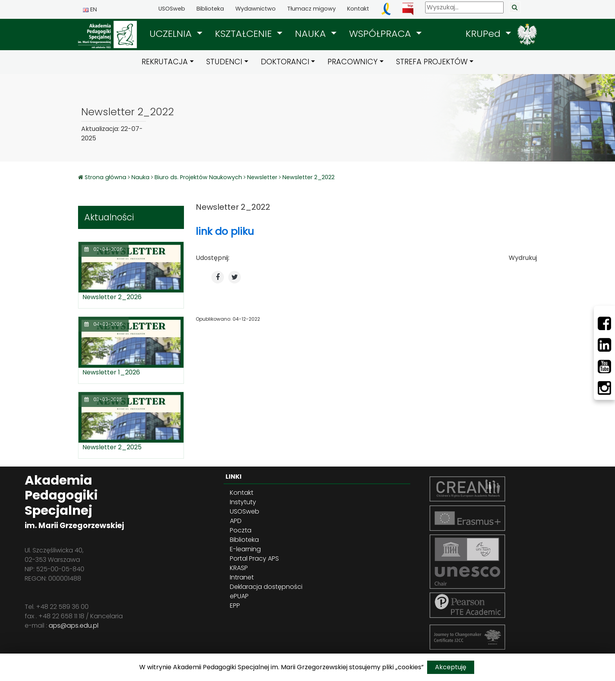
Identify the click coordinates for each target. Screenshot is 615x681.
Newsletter (262, 177)
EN (90, 9)
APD (236, 520)
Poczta (240, 530)
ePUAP (239, 596)
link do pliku (225, 231)
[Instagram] (604, 388)
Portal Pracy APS (254, 558)
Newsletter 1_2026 (111, 372)
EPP (235, 605)
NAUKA (312, 33)
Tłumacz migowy (311, 9)
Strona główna (106, 177)
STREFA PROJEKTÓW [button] (432, 61)
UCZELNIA (172, 33)
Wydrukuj (523, 257)
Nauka (140, 177)
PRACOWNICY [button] (353, 61)
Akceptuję (450, 667)
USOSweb (171, 9)
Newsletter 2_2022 (308, 177)
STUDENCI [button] (224, 61)
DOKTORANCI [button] (285, 61)
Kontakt (358, 9)
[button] (176, 34)
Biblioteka (210, 9)
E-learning (245, 549)
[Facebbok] (604, 323)
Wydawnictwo (255, 9)
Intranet (242, 577)
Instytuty (243, 502)
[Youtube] (604, 366)
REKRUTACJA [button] (165, 61)
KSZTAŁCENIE (245, 33)
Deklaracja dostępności (266, 586)
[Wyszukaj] (464, 7)
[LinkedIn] (604, 345)
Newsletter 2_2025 (112, 447)
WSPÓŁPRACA (381, 33)
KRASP (239, 567)
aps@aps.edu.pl (73, 625)
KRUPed (484, 33)
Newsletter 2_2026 (112, 296)
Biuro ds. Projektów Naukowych (198, 177)
